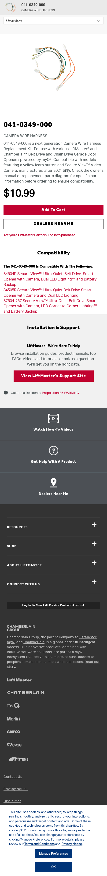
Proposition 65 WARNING (60, 393)
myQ (11, 642)
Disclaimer (12, 801)
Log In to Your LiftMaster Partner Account (53, 605)
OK (53, 867)
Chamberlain (33, 642)
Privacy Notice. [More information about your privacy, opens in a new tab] (72, 844)
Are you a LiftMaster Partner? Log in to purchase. (40, 235)
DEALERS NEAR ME (53, 224)
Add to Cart (53, 210)
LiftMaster (88, 637)
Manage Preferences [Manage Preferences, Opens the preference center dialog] (53, 853)
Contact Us (13, 777)
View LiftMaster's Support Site (53, 376)
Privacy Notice (16, 789)
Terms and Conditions (39, 844)
